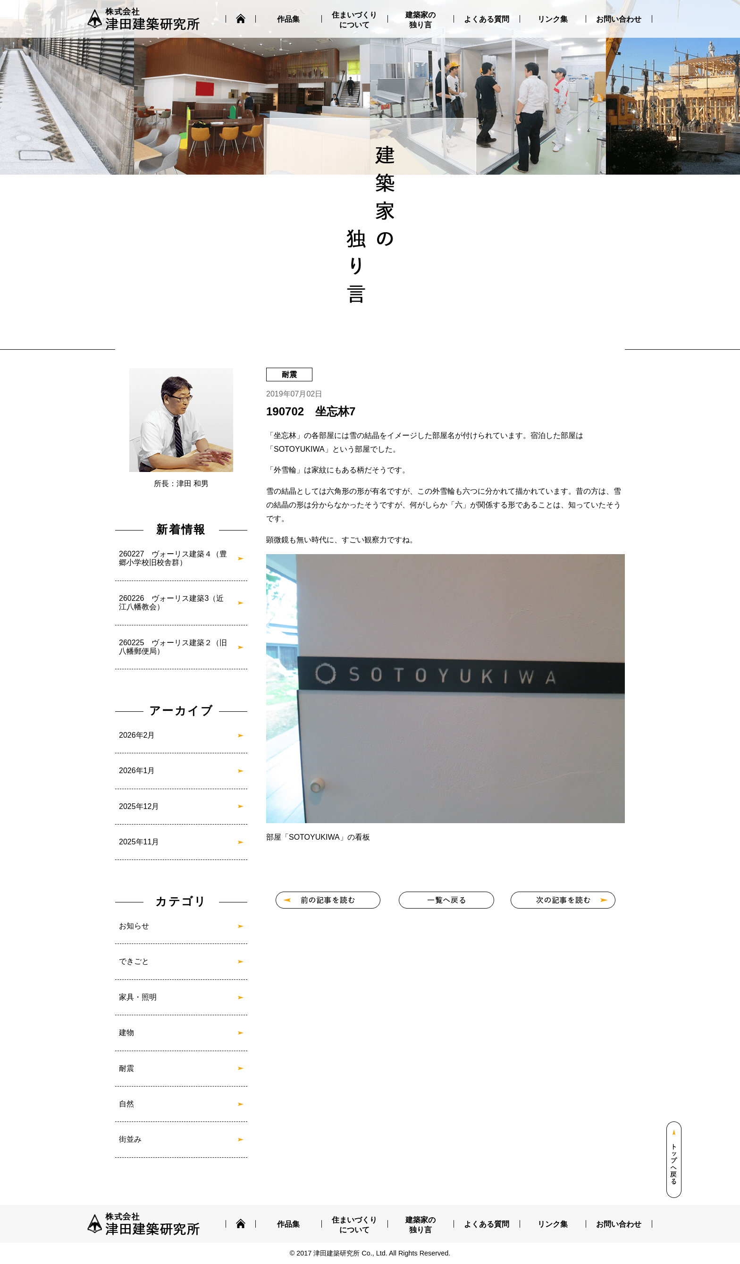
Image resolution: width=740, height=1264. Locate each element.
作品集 (288, 19)
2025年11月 (139, 842)
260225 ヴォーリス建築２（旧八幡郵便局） (173, 647)
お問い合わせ (618, 19)
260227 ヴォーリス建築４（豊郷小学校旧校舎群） (173, 558)
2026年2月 (137, 735)
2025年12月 (139, 806)
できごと (134, 961)
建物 (126, 1032)
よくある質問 (486, 19)
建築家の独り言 (420, 20)
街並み (130, 1139)
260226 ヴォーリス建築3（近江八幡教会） (171, 602)
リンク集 (553, 19)
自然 (126, 1104)
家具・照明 (138, 997)
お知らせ (134, 926)
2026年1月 (137, 771)
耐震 (126, 1068)
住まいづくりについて (354, 20)
